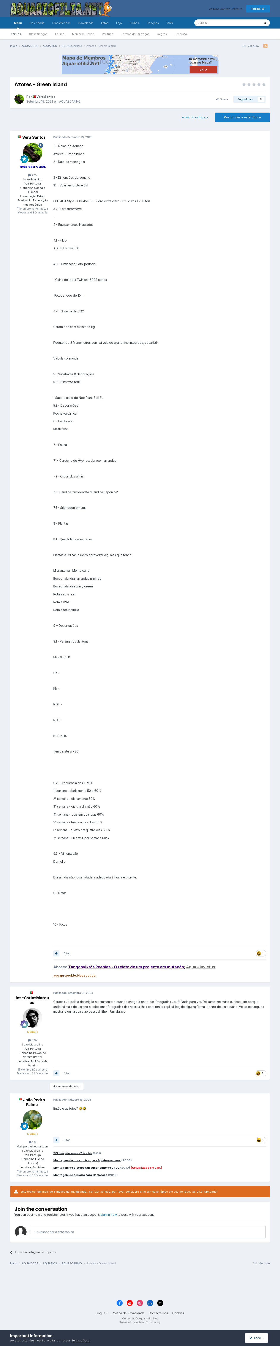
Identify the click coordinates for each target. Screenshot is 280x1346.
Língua (102, 1313)
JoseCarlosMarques (31, 1000)
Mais (170, 23)
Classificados (61, 23)
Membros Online (83, 34)
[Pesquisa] (216, 22)
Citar (66, 953)
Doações (153, 23)
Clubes (134, 23)
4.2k (32, 175)
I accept (257, 1338)
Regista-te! (258, 8)
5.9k (32, 1040)
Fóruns (16, 34)
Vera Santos (45, 97)
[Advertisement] (139, 1283)
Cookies (178, 1313)
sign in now (109, 1214)
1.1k (32, 1142)
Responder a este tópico (242, 117)
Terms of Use (80, 1340)
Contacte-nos (158, 1313)
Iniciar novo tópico (195, 117)
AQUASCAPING (70, 101)
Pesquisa (181, 34)
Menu (18, 25)
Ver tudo (107, 34)
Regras (162, 34)
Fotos (104, 23)
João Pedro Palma (34, 1102)
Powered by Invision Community (139, 1322)
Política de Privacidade (128, 1313)
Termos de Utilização (135, 34)
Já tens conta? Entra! (225, 9)
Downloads (85, 23)
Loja (119, 23)
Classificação (38, 34)
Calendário (37, 23)
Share (222, 99)
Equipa (59, 34)
